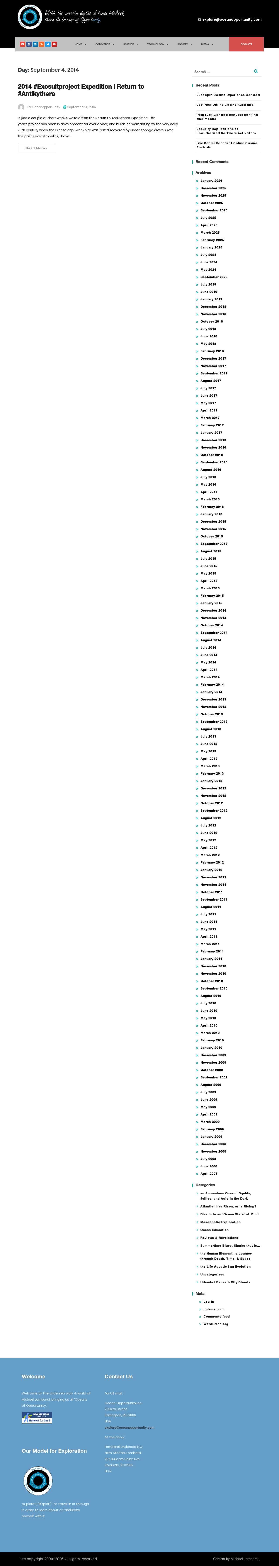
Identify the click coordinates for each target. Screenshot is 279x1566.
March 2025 (210, 232)
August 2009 (211, 1085)
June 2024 (209, 262)
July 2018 (208, 329)
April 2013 (209, 758)
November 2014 (213, 618)
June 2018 (209, 336)
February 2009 (212, 1129)
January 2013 (211, 781)
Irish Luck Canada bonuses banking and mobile (227, 117)
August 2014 (211, 640)
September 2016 (214, 462)
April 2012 (209, 847)
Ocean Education (214, 1230)
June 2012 (209, 833)
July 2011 (208, 914)
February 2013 (212, 773)
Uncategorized (212, 1274)
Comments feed (217, 1316)
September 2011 (214, 899)
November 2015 (213, 529)
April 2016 (209, 492)
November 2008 (213, 1151)
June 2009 (209, 1099)
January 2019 (211, 299)
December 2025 (213, 188)
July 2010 (208, 1003)
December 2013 (213, 699)
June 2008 (209, 1166)
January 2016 (211, 514)
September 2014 (214, 632)
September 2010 (214, 988)
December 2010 (213, 966)
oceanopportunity (46, 107)
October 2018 (212, 321)
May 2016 (208, 484)
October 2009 (212, 1070)
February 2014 (212, 684)
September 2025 (214, 210)
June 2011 (209, 921)
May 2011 (208, 929)
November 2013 (213, 707)
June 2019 (209, 292)
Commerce (105, 44)
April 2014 (209, 670)
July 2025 (208, 217)
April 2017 (209, 410)
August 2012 (211, 818)
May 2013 (208, 751)
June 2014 (209, 655)
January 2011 (211, 959)
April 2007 (209, 1173)
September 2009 (214, 1077)
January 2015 (211, 603)
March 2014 (210, 677)
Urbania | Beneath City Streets (225, 1282)
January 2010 (211, 1047)
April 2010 (209, 1025)
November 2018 (213, 314)
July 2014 (208, 647)
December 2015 (213, 521)
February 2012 (212, 862)
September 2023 (214, 277)
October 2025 (212, 203)
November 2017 (213, 366)
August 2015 (211, 551)
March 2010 (210, 1033)
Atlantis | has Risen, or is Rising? (228, 1206)
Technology (158, 44)
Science (130, 44)
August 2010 (211, 996)
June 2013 (209, 744)
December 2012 (213, 788)
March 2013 (210, 766)
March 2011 (210, 944)
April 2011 (209, 936)
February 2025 (212, 240)
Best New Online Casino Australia (225, 105)
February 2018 (212, 351)
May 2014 (208, 662)
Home (81, 44)
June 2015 (209, 566)
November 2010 (213, 973)
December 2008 (213, 1144)
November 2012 (213, 795)
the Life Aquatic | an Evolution (225, 1266)
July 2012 (208, 825)
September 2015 (214, 544)
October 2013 (212, 714)
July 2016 (208, 477)
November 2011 (213, 884)
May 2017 (208, 403)
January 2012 (211, 870)
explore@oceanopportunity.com (130, 1427)
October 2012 (212, 803)
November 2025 (213, 195)
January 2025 (211, 247)
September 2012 (214, 810)
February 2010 (212, 1040)
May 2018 (208, 343)
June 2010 (209, 1010)
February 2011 (212, 951)
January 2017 (211, 432)
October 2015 (212, 536)
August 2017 (211, 381)
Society (184, 44)
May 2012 (208, 840)
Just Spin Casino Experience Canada (228, 95)
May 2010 (208, 1018)
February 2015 (212, 595)
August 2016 (211, 469)
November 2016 (213, 447)
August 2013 (211, 729)
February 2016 (212, 506)
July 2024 (208, 255)
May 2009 (208, 1107)
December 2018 (213, 306)
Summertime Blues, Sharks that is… (230, 1245)
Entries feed (214, 1309)
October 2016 (212, 455)
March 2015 (210, 588)
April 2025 (209, 225)
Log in (209, 1301)
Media (207, 44)
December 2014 (213, 610)
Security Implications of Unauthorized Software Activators (226, 131)
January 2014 (211, 692)
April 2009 (209, 1114)
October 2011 (212, 892)
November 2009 (213, 1062)
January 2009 (211, 1136)
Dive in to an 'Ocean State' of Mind (229, 1214)
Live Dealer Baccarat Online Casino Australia (227, 145)
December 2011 (213, 877)
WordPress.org (216, 1324)
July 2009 (208, 1092)
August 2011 (211, 907)
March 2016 (210, 499)
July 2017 (208, 388)
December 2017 (213, 358)
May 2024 (208, 269)
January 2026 (211, 180)
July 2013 (208, 736)
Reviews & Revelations (219, 1238)
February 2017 (212, 425)
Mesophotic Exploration (220, 1222)
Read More (37, 148)
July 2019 (208, 284)
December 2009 (213, 1055)
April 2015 (209, 581)
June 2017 (209, 395)
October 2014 (212, 625)
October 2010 (212, 981)
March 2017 (210, 418)
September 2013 (214, 721)
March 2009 (210, 1122)
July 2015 (208, 558)
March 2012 (210, 855)
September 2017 (214, 373)
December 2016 (213, 440)
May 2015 (208, 573)
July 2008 (208, 1159)
